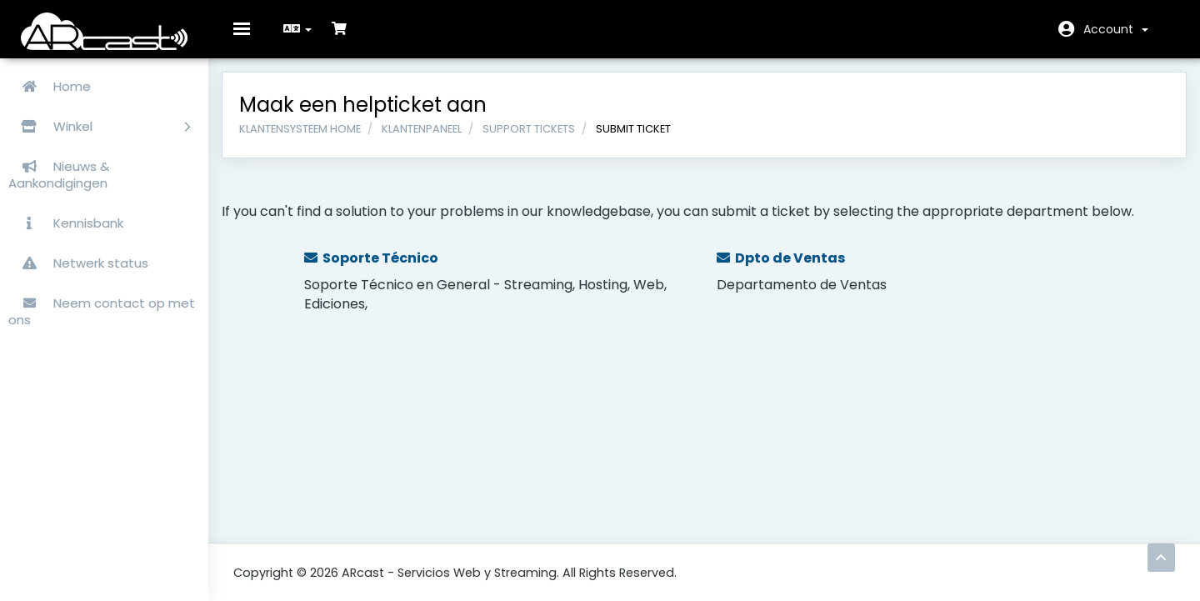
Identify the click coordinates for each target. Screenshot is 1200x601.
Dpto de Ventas (781, 268)
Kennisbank (65, 223)
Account (1115, 29)
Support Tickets (540, 140)
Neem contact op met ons (101, 311)
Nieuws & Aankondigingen (58, 175)
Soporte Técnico (381, 268)
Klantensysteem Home (311, 140)
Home (49, 86)
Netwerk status (78, 263)
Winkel (99, 126)
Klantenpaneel (433, 140)
